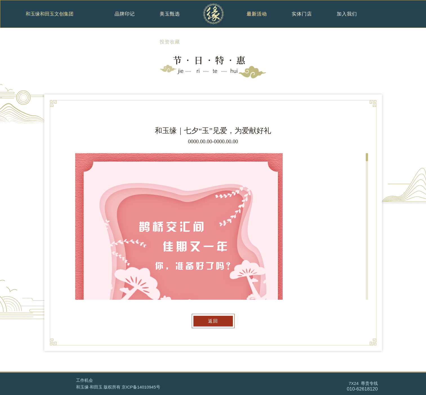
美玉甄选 (170, 20)
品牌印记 (125, 20)
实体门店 (302, 20)
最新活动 (257, 20)
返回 (213, 321)
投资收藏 (170, 47)
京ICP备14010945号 (141, 387)
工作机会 (84, 380)
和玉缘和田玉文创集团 (49, 14)
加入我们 (347, 20)
